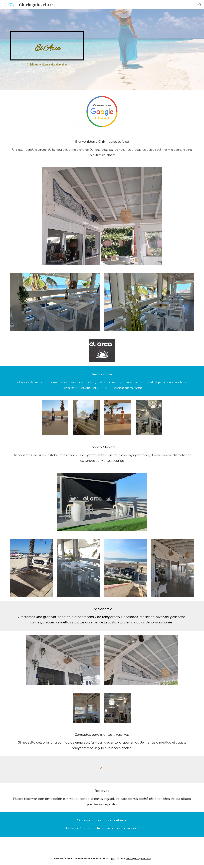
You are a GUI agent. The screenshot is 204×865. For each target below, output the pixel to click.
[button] (200, 5)
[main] (47, 45)
